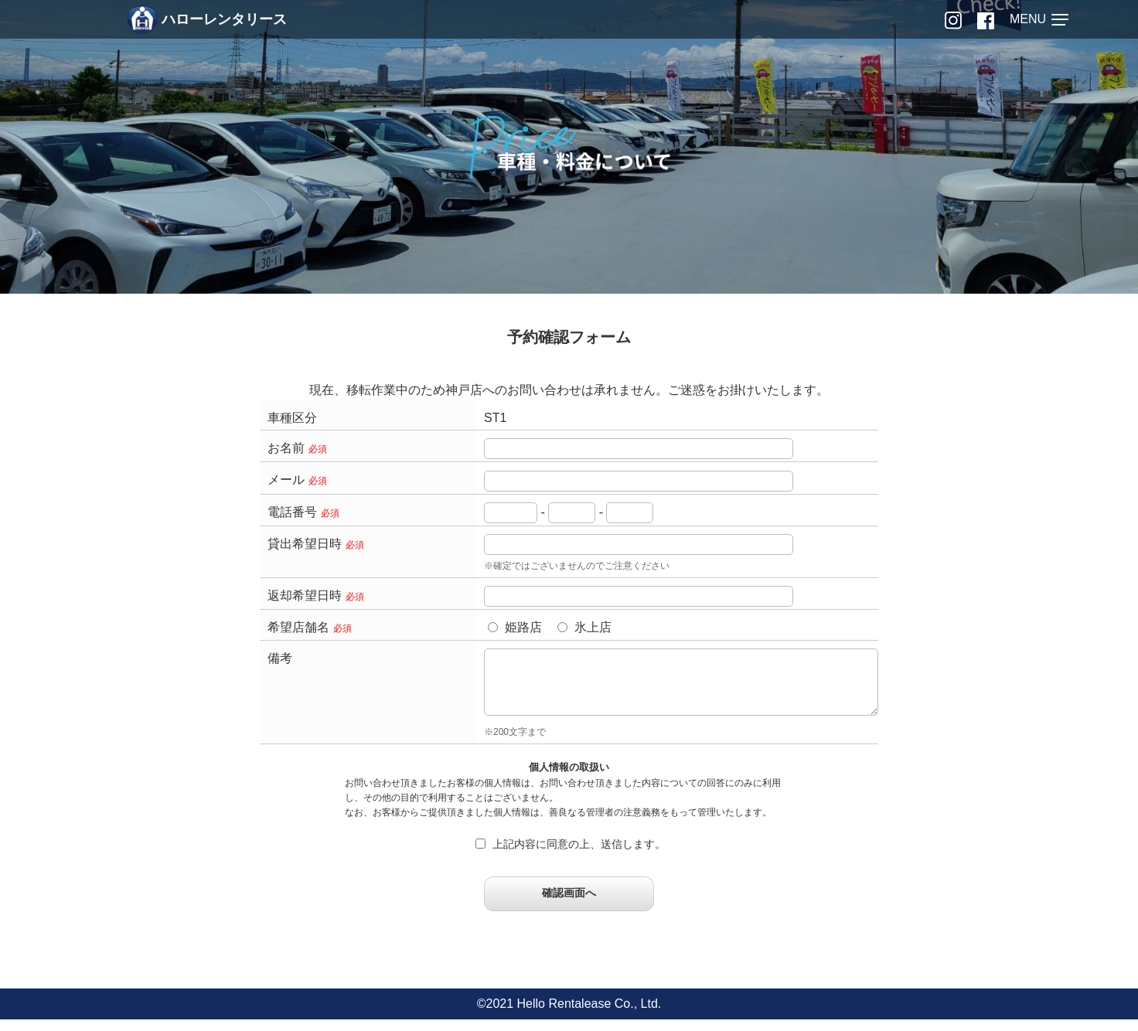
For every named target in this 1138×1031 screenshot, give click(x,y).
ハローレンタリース (207, 19)
